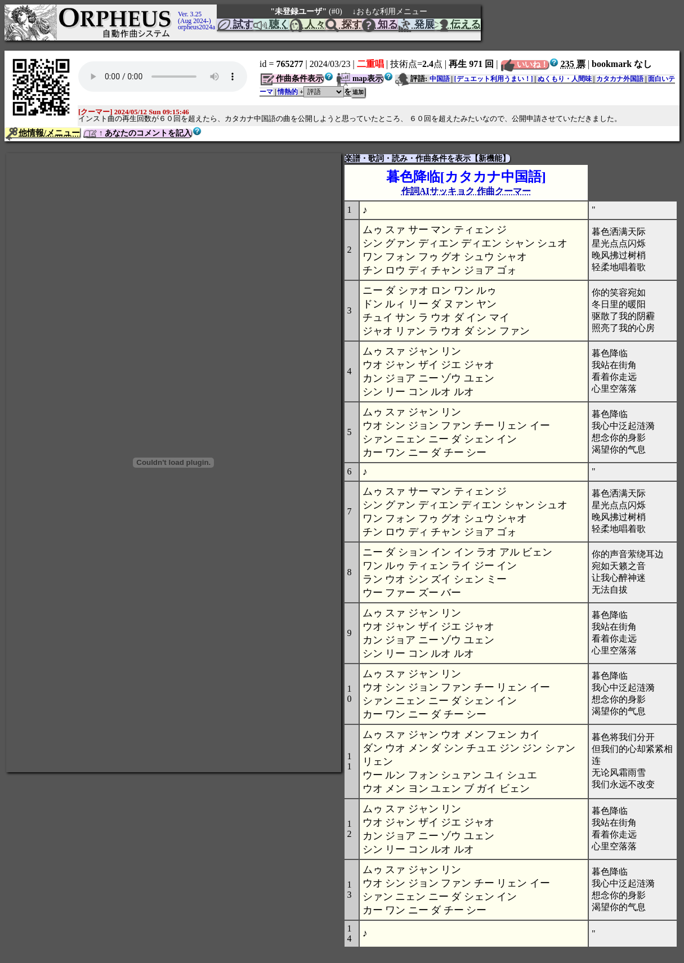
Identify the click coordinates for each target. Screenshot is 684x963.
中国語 (440, 78)
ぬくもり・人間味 (565, 78)
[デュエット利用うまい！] (493, 78)
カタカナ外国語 (619, 78)
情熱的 (288, 91)
